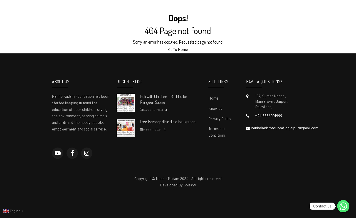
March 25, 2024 (151, 110)
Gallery (246, 10)
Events (267, 10)
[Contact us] (343, 206)
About (155, 10)
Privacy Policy (219, 119)
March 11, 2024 (150, 130)
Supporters (222, 10)
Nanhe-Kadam (72, 11)
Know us (215, 109)
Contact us (290, 10)
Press (199, 10)
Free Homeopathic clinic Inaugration (167, 121)
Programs (177, 10)
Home (136, 10)
